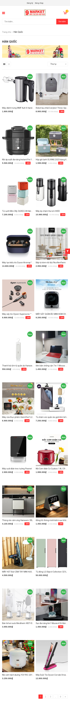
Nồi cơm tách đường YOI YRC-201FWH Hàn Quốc (24, 675)
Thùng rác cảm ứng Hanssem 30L (17, 520)
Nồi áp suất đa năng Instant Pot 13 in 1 (19, 159)
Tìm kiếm (62, 21)
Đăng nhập (39, 3)
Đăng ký (30, 3)
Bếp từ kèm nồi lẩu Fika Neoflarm (51, 262)
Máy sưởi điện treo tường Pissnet (17, 469)
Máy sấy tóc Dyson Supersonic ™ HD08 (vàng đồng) (25, 314)
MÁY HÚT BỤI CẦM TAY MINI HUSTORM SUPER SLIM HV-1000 (30, 572)
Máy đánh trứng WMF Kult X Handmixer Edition (23, 108)
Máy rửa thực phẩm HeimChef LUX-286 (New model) (26, 417)
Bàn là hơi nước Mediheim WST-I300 (18, 623)
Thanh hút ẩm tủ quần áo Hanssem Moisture (22, 366)
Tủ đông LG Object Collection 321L (51, 572)
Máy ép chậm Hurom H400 (48, 211)
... (55, 697)
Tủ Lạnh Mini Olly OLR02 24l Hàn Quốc (19, 211)
